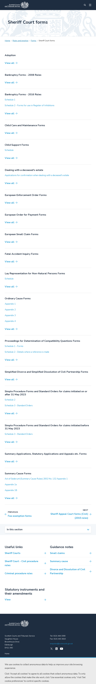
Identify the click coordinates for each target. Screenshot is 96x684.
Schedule (9, 150)
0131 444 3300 (59, 636)
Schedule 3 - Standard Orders (19, 405)
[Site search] (85, 5)
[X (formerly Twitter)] (51, 648)
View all (9, 63)
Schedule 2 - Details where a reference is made (27, 352)
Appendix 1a (11, 484)
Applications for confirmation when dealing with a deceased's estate (37, 175)
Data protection (32, 680)
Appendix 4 (10, 321)
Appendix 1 (10, 303)
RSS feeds (9, 662)
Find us (7, 658)
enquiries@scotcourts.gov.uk (61, 643)
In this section (14, 529)
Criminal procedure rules (18, 573)
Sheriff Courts (12, 553)
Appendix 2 (10, 309)
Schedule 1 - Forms (14, 346)
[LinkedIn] (56, 648)
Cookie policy (20, 680)
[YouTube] (61, 648)
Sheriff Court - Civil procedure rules (21, 563)
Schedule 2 (10, 399)
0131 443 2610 (60, 639)
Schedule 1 (10, 99)
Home (7, 40)
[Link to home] (17, 5)
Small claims (57, 553)
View (8, 599)
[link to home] (17, 623)
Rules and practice (20, 40)
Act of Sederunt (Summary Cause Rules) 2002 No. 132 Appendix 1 (36, 478)
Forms (33, 40)
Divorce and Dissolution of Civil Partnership (67, 571)
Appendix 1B (11, 490)
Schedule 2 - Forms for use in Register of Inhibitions (29, 105)
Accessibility (9, 680)
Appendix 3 (10, 315)
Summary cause (59, 561)
